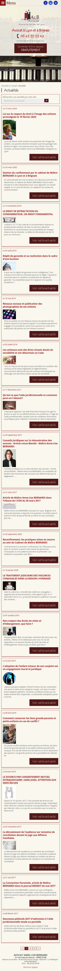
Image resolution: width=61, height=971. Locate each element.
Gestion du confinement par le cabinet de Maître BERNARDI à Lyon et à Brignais (30, 174)
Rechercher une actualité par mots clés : (20, 97)
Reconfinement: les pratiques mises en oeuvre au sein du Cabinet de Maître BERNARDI (29, 541)
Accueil (14, 86)
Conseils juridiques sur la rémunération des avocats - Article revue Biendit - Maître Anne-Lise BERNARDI (30, 443)
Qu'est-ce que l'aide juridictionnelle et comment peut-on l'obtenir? (30, 397)
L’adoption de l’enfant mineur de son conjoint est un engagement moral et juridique (30, 668)
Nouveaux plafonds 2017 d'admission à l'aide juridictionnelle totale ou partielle (28, 920)
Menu (3, 3)
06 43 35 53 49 (32, 36)
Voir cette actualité (44, 157)
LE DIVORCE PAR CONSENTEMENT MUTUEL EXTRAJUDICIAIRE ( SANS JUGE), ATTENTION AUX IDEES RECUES (29, 779)
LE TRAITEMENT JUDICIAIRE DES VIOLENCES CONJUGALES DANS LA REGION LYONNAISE (27, 577)
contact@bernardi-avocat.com (30, 41)
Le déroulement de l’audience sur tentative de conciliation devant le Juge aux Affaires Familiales (29, 835)
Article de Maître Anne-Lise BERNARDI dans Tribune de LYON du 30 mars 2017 (27, 499)
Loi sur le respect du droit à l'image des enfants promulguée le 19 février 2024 (29, 115)
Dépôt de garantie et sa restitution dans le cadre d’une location (30, 257)
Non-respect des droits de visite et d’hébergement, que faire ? (22, 622)
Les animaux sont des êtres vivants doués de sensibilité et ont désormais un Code (28, 351)
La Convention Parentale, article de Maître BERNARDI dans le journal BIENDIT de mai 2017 (29, 884)
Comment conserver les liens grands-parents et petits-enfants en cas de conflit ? (29, 720)
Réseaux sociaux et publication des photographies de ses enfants (22, 305)
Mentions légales (30, 967)
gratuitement (31, 48)
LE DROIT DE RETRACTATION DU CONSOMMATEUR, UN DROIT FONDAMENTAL (28, 213)
